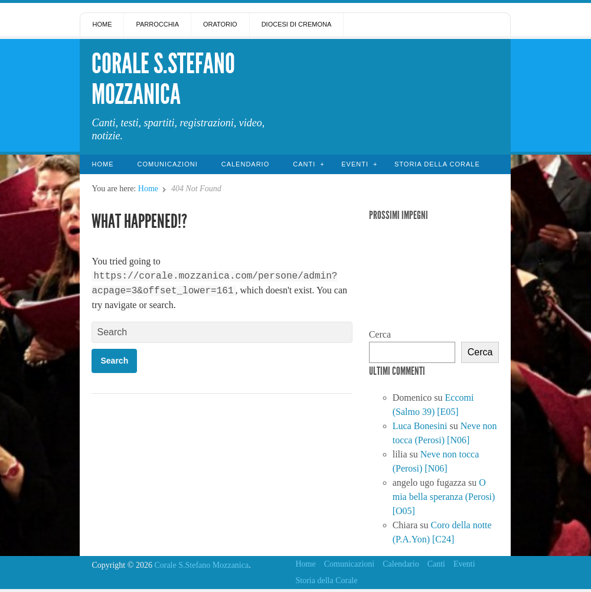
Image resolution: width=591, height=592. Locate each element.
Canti (304, 164)
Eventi (354, 164)
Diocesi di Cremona (297, 24)
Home (102, 24)
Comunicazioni (167, 164)
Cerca (380, 334)
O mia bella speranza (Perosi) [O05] (444, 496)
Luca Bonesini (420, 426)
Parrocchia (157, 24)
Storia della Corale (437, 164)
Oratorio (220, 24)
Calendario (245, 164)
